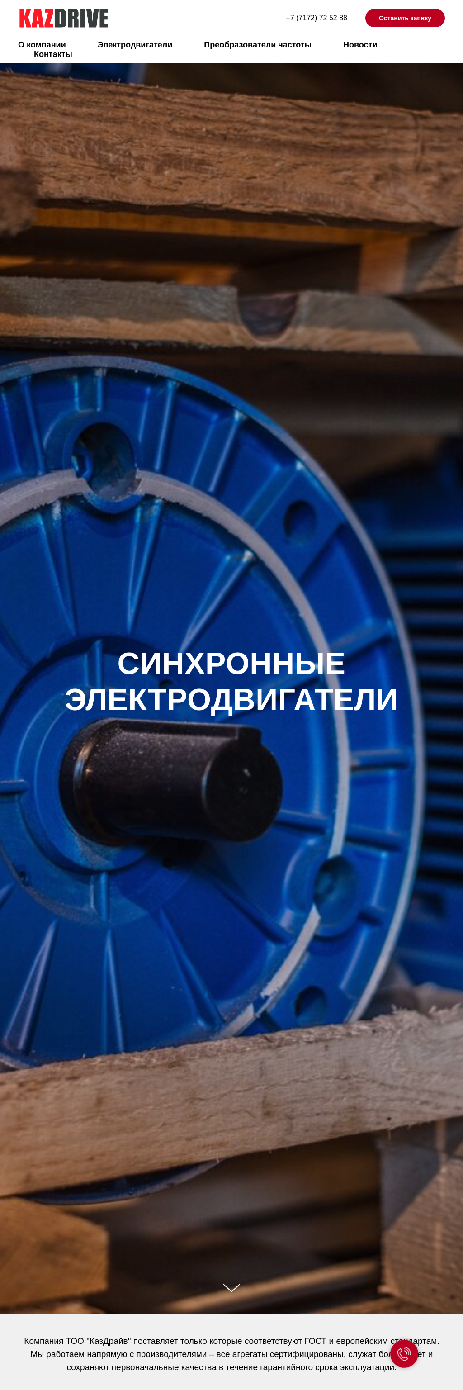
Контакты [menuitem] (53, 54)
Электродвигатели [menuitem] (135, 44)
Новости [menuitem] (360, 44)
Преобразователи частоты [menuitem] (258, 44)
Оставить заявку (405, 18)
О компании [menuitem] (42, 44)
